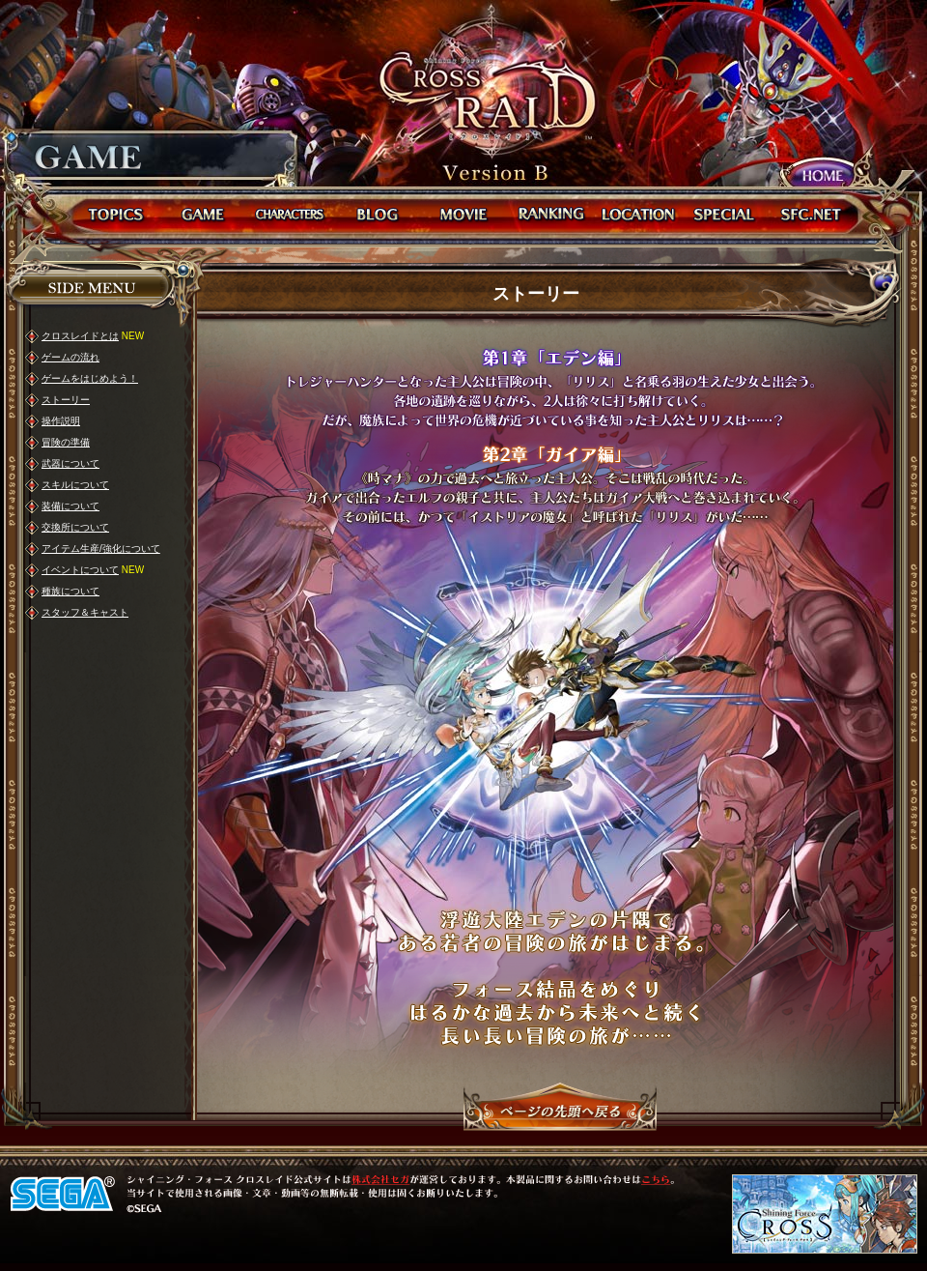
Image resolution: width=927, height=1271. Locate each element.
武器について (70, 463)
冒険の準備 (66, 442)
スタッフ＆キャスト (85, 612)
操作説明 (61, 421)
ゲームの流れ (70, 357)
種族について (70, 591)
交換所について (75, 527)
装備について (70, 506)
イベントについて (80, 569)
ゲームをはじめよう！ (90, 378)
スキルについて (75, 484)
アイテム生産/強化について (101, 548)
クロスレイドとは (80, 336)
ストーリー (66, 399)
